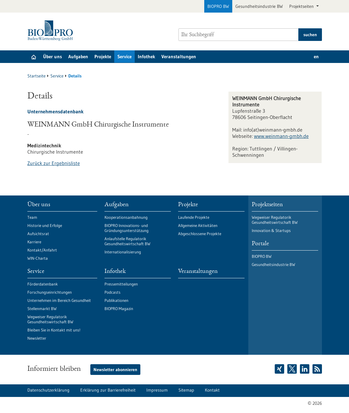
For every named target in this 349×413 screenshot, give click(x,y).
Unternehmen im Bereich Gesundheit (59, 300)
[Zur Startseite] (51, 30)
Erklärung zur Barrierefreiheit (108, 390)
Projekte (102, 56)
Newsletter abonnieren (115, 369)
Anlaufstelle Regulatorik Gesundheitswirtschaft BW (127, 241)
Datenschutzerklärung (48, 390)
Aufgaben (78, 56)
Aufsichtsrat (38, 233)
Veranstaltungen (178, 56)
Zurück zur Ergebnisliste (53, 163)
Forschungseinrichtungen (49, 292)
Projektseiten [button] (302, 6)
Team (32, 217)
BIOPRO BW (218, 6)
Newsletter (36, 338)
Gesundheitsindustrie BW (259, 6)
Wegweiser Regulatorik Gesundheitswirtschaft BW (50, 319)
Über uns (52, 56)
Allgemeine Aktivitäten (197, 225)
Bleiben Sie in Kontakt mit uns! (53, 329)
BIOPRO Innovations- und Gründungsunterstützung (126, 228)
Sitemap (186, 390)
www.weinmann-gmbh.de (281, 136)
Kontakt (212, 390)
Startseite (36, 76)
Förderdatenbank (42, 283)
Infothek (146, 56)
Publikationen (116, 300)
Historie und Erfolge (44, 225)
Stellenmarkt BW (42, 308)
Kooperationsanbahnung (126, 217)
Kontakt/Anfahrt (42, 249)
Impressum (157, 390)
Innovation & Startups (271, 230)
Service (124, 56)
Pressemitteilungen (121, 283)
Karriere (34, 241)
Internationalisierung (122, 251)
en (316, 56)
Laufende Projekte (193, 217)
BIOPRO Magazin (118, 308)
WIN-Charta (37, 258)
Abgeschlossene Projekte (199, 233)
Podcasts (112, 292)
